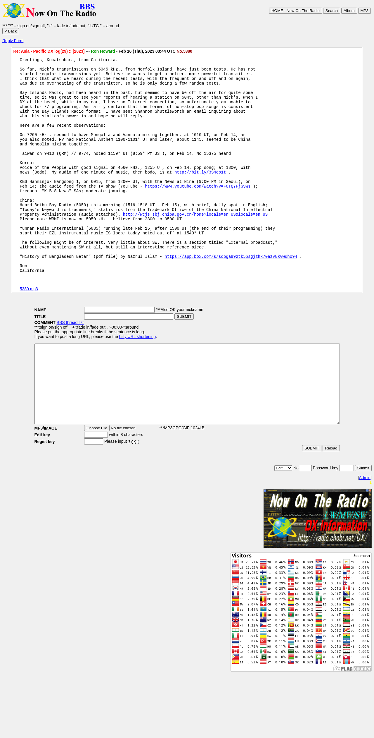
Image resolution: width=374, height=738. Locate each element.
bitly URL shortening (119, 377)
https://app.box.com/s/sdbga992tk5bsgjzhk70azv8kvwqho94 (231, 294)
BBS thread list (51, 363)
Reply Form (12, 40)
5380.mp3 (29, 329)
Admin (364, 533)
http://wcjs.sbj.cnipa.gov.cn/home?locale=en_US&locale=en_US (195, 244)
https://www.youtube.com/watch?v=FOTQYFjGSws (197, 210)
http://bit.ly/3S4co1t (200, 194)
